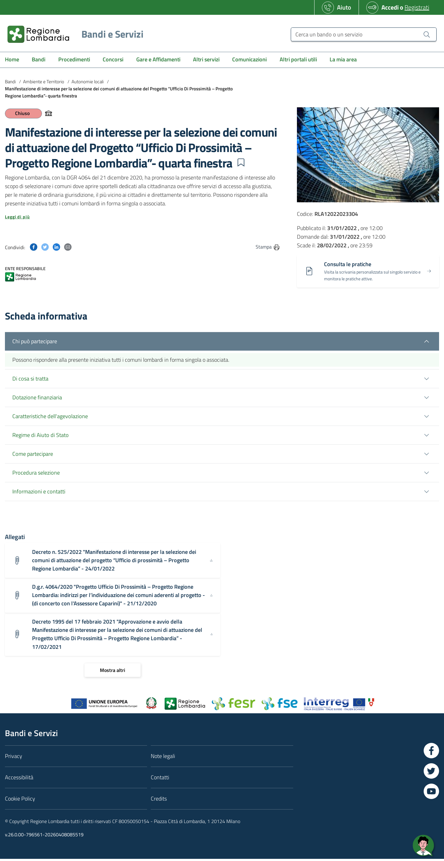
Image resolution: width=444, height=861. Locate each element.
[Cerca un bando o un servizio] (364, 34)
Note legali (163, 758)
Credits (159, 801)
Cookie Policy (20, 801)
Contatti (160, 779)
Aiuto (344, 7)
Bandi (10, 81)
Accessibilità (19, 779)
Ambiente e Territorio (43, 81)
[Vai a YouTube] (431, 793)
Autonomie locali (88, 81)
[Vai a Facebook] (431, 753)
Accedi (390, 7)
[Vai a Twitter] (431, 773)
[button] (241, 162)
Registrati (417, 7)
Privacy (13, 758)
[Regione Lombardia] (72, 34)
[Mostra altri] (112, 672)
